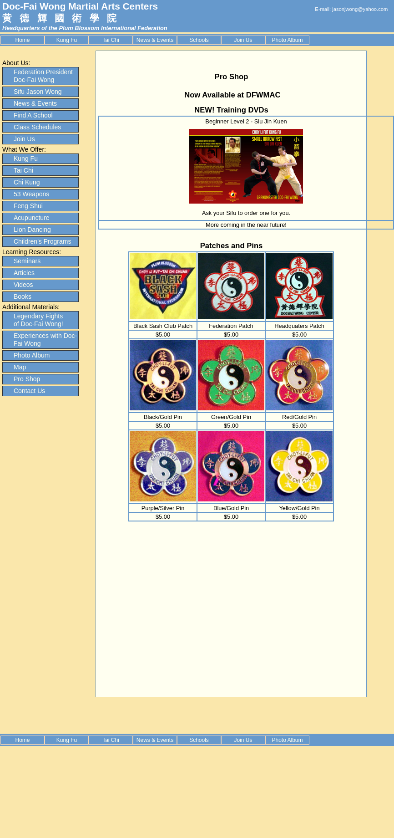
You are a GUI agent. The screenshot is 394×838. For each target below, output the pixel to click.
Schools (199, 40)
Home (22, 40)
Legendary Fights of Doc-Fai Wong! (38, 319)
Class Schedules (37, 127)
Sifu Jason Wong (38, 91)
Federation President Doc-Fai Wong (43, 75)
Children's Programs (42, 241)
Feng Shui (28, 206)
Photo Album (287, 40)
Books (22, 296)
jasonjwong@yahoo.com (360, 9)
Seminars (27, 261)
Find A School (33, 115)
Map (20, 367)
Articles (24, 272)
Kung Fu (66, 40)
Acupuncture (32, 217)
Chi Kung (27, 182)
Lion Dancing (32, 229)
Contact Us (29, 390)
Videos (23, 284)
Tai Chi (110, 40)
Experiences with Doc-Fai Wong (45, 339)
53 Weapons (31, 194)
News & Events (154, 40)
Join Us (243, 40)
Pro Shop (27, 379)
